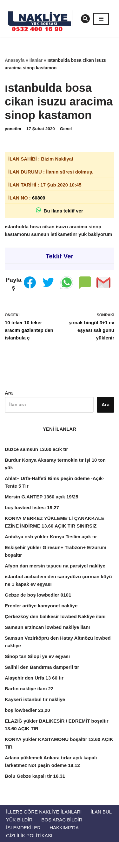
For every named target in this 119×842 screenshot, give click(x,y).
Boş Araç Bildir (61, 819)
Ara (9, 393)
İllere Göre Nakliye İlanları (44, 811)
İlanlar (36, 60)
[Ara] (85, 18)
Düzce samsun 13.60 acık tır (36, 449)
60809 (38, 197)
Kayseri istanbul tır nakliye (35, 699)
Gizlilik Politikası (29, 835)
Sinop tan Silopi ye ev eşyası (37, 656)
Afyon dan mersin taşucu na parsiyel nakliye (55, 565)
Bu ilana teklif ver (59, 210)
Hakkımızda (64, 827)
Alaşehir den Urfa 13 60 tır (34, 678)
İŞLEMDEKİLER (23, 827)
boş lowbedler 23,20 (27, 710)
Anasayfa (14, 60)
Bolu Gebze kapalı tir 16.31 (35, 776)
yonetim (13, 128)
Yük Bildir (19, 819)
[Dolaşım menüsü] (101, 19)
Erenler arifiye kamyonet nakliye (41, 605)
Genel (66, 128)
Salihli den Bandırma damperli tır (42, 667)
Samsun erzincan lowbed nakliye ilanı (47, 627)
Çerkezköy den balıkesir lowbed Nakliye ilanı (55, 616)
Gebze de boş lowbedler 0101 (38, 595)
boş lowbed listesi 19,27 (32, 507)
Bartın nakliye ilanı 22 (29, 688)
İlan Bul (101, 811)
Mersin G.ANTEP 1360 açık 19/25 (41, 496)
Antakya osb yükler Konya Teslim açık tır (51, 536)
